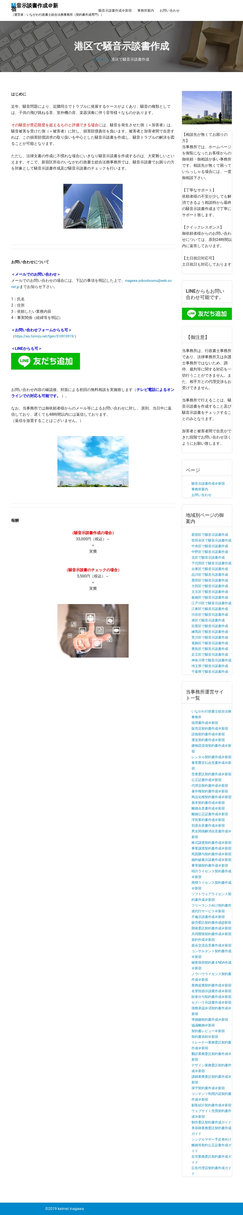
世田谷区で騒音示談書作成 (211, 540)
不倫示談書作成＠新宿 (208, 917)
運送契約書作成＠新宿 (208, 740)
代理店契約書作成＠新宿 (210, 785)
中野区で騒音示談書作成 (210, 552)
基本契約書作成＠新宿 (208, 803)
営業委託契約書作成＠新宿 (211, 774)
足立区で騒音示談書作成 (210, 654)
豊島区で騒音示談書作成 (210, 649)
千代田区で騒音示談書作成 (211, 563)
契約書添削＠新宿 (205, 1037)
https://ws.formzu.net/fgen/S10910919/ (45, 336)
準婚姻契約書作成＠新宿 (210, 1019)
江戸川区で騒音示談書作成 (211, 603)
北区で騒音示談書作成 (208, 557)
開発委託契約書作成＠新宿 (211, 928)
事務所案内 (145, 10)
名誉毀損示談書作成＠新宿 (211, 991)
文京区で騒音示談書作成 (210, 592)
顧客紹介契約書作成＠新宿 (211, 1105)
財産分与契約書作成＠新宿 (211, 997)
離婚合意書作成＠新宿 (208, 808)
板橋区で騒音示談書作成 (210, 597)
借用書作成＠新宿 (205, 723)
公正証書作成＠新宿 (206, 780)
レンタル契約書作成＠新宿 (211, 757)
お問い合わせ (170, 10)
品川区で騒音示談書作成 (210, 574)
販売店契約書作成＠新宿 (210, 728)
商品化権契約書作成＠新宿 (211, 797)
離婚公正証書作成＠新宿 (210, 814)
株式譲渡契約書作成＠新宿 (211, 842)
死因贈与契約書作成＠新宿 (211, 854)
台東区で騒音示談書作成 (210, 569)
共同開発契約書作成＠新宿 (211, 934)
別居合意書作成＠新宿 (208, 825)
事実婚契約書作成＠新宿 (210, 865)
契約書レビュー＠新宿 (208, 1031)
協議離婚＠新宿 (203, 1025)
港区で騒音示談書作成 (208, 620)
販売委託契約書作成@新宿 (211, 922)
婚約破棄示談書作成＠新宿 (211, 860)
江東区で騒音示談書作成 (210, 609)
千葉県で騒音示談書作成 (210, 671)
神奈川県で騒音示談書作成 (211, 660)
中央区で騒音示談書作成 (210, 546)
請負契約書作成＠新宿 (208, 734)
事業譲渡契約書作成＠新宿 (211, 848)
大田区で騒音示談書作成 (210, 586)
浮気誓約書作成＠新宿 (208, 820)
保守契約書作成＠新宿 (208, 1088)
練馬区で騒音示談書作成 (210, 632)
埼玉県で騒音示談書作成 (210, 666)
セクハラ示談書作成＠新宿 (211, 1002)
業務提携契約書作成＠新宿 (211, 985)
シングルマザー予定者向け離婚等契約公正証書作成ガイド (211, 1145)
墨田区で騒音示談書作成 (210, 580)
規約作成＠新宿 (203, 940)
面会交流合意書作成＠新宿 (211, 945)
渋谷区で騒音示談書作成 (210, 614)
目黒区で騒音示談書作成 (210, 626)
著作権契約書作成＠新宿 (210, 791)
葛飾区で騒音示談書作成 (210, 643)
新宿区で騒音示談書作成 (210, 535)
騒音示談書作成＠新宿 (115, 10)
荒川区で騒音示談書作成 (210, 637)
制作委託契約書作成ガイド (211, 1122)
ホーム (99, 59)
